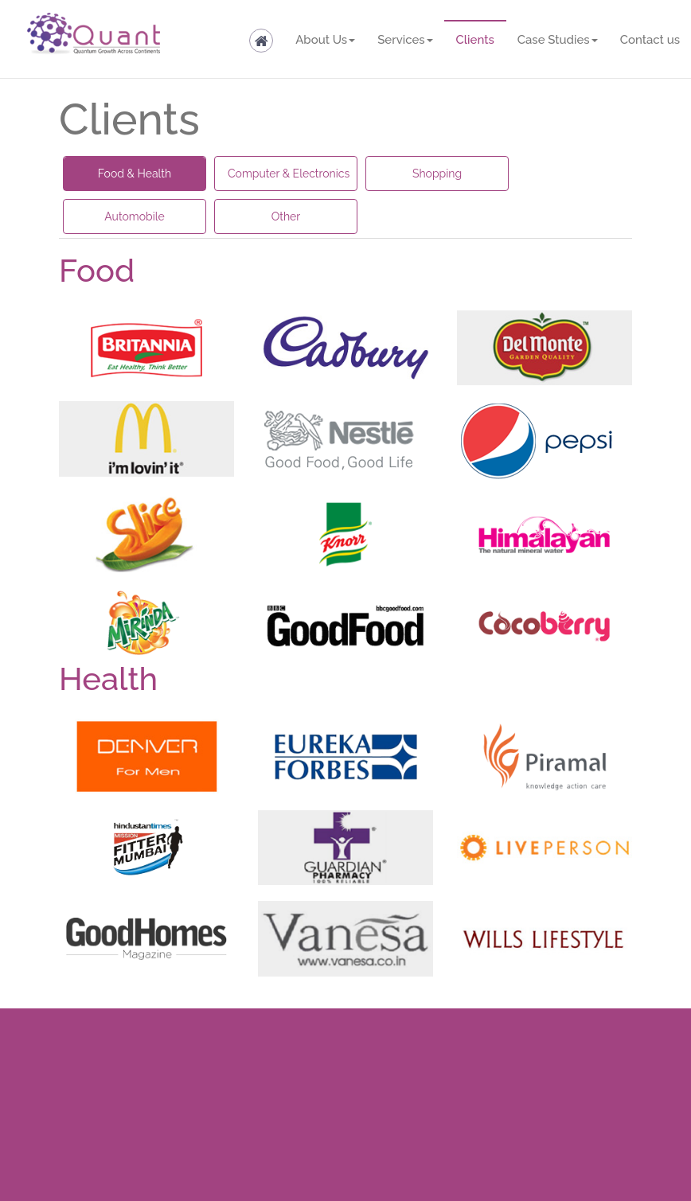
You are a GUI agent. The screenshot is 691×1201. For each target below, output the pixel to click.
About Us (325, 40)
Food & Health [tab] (134, 173)
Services (404, 40)
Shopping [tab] (437, 173)
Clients (475, 40)
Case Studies (557, 40)
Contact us (650, 40)
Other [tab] (286, 216)
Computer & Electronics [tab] (288, 173)
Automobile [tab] (134, 216)
